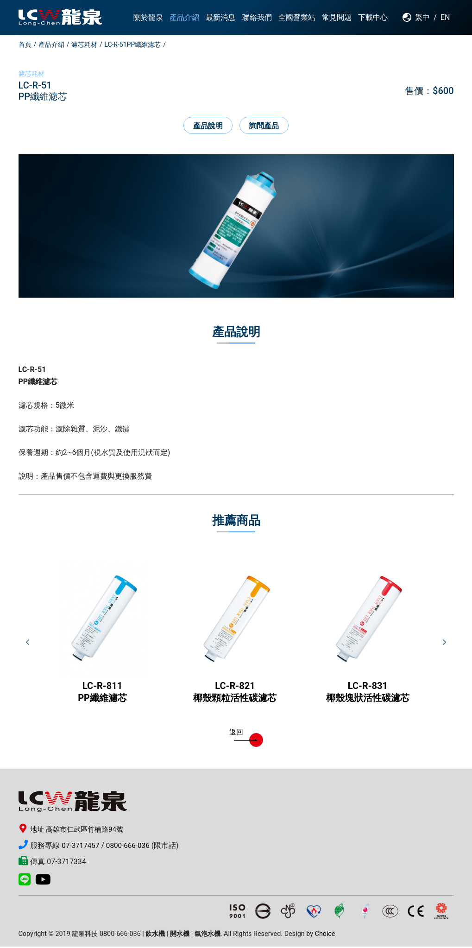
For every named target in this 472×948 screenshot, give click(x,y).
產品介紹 (51, 44)
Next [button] (444, 643)
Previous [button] (28, 643)
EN (445, 17)
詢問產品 (264, 125)
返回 (243, 735)
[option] (236, 226)
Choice (325, 935)
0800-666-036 (131, 846)
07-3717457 (81, 846)
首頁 (25, 44)
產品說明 (208, 125)
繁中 (422, 17)
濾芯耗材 (84, 44)
